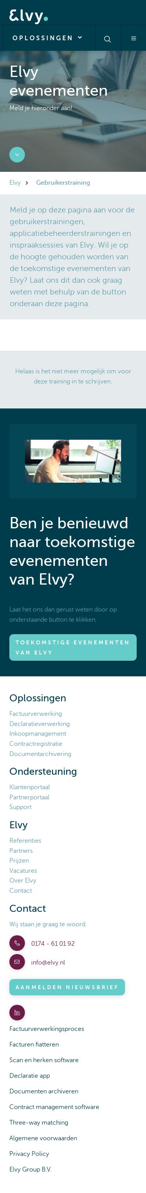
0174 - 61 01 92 (52, 943)
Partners (21, 850)
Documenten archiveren (43, 1091)
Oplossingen (49, 37)
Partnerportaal (29, 797)
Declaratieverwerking (39, 724)
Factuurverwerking (35, 713)
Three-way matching (38, 1122)
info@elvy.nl (47, 962)
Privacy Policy (29, 1153)
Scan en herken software (44, 1060)
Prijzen (19, 860)
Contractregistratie (35, 743)
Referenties (25, 840)
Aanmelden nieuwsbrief (67, 987)
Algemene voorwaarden (43, 1138)
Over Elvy (22, 880)
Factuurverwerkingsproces (46, 1029)
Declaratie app (29, 1075)
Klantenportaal (29, 787)
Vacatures (23, 870)
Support (20, 807)
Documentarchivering (40, 754)
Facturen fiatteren (34, 1044)
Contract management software (54, 1107)
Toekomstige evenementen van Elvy (73, 647)
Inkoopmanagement (37, 733)
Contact (20, 890)
